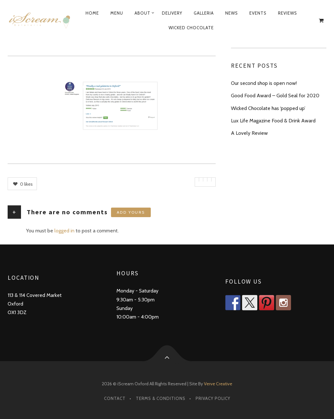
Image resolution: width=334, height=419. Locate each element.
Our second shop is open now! (264, 83)
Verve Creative (218, 384)
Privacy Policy (213, 398)
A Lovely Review (249, 133)
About (142, 13)
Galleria (204, 13)
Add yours (131, 212)
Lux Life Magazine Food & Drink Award (273, 121)
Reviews (287, 13)
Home (92, 13)
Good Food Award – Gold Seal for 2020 (275, 96)
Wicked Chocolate (191, 27)
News (231, 13)
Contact (115, 398)
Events (258, 13)
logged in (64, 231)
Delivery (172, 13)
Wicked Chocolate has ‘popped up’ (268, 108)
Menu (116, 13)
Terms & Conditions (160, 398)
